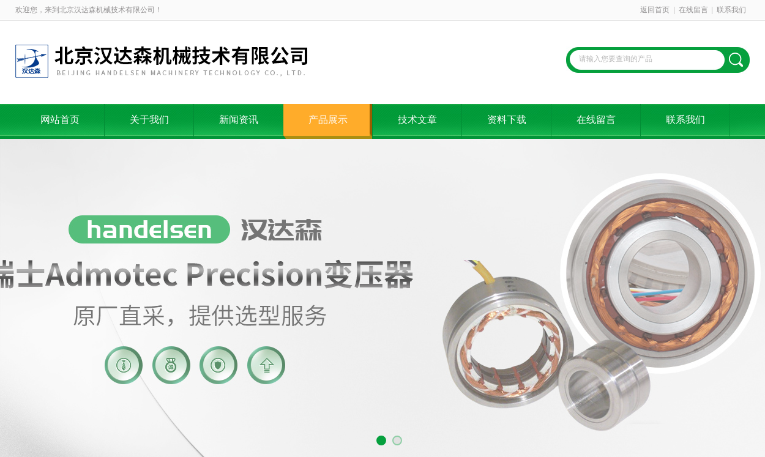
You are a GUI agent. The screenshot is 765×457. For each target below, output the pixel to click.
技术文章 (417, 119)
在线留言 (693, 10)
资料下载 (506, 119)
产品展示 (328, 119)
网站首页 (60, 119)
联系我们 (731, 10)
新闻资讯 (238, 119)
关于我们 (149, 119)
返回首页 (655, 10)
